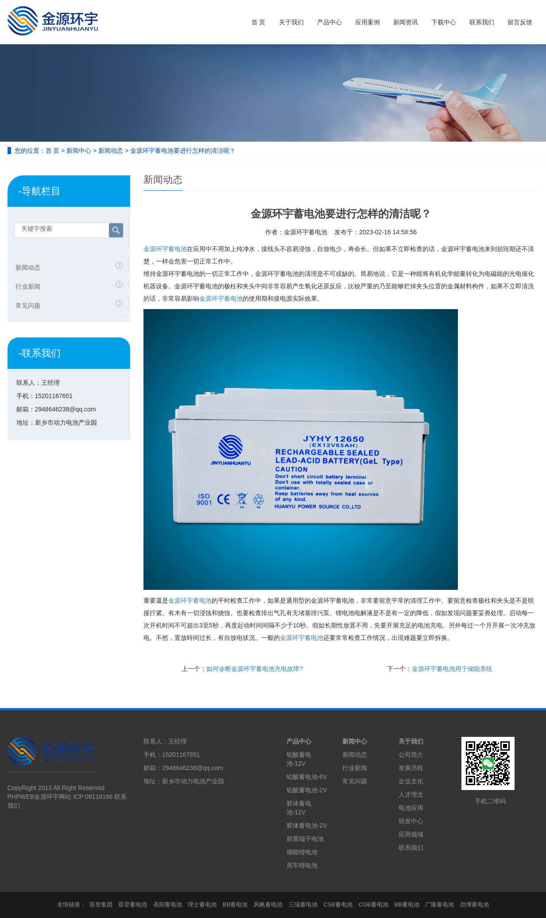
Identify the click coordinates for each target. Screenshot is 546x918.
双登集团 (100, 904)
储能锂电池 (302, 852)
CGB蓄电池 (373, 904)
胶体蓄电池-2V (307, 825)
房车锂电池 (302, 865)
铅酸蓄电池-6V (307, 776)
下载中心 (443, 22)
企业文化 (411, 781)
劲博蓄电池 (474, 904)
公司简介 (411, 754)
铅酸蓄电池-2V (307, 790)
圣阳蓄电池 (167, 904)
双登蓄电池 (132, 904)
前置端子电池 (305, 838)
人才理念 (411, 794)
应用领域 (411, 834)
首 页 (259, 22)
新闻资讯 (405, 22)
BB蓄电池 (235, 904)
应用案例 (367, 22)
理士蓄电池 (202, 904)
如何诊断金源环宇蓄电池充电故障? (254, 668)
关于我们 (291, 22)
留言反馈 (519, 22)
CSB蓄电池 (337, 904)
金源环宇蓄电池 (165, 248)
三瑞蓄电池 (303, 904)
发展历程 (411, 767)
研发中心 (411, 821)
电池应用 (411, 807)
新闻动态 (110, 150)
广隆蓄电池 (439, 904)
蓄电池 (221, 298)
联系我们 (481, 22)
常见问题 (27, 305)
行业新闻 (27, 286)
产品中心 (329, 22)
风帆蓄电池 (268, 904)
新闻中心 (78, 150)
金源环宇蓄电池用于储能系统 (452, 668)
